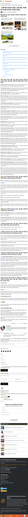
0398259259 (8, 469)
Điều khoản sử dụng (4, 478)
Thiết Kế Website (8, 1)
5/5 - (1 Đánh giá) (24, 323)
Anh (16, 379)
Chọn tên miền (6, 71)
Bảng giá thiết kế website (5, 476)
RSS (1, 484)
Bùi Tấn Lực (4, 12)
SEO (1, 256)
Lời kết (3, 76)
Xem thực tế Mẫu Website (14, 46)
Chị (18, 379)
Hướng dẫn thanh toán (4, 481)
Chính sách (2, 479)
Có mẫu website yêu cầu (8, 74)
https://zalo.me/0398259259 (5, 181)
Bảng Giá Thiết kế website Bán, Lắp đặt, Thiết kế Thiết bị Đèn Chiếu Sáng (14, 57)
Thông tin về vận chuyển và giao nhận (7, 482)
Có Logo (5, 73)
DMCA (12, 146)
